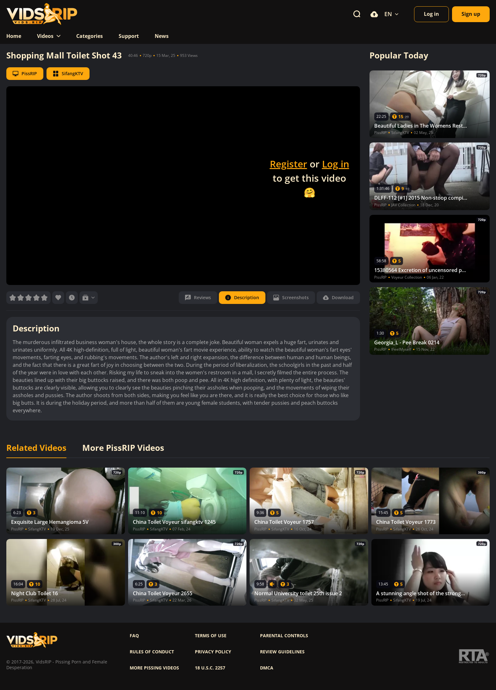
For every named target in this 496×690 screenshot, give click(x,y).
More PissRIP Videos (123, 448)
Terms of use (210, 636)
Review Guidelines (282, 652)
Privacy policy (213, 652)
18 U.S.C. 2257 (210, 668)
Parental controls (284, 636)
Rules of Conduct (152, 652)
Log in (335, 163)
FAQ (134, 636)
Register (288, 163)
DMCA (266, 668)
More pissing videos (154, 668)
